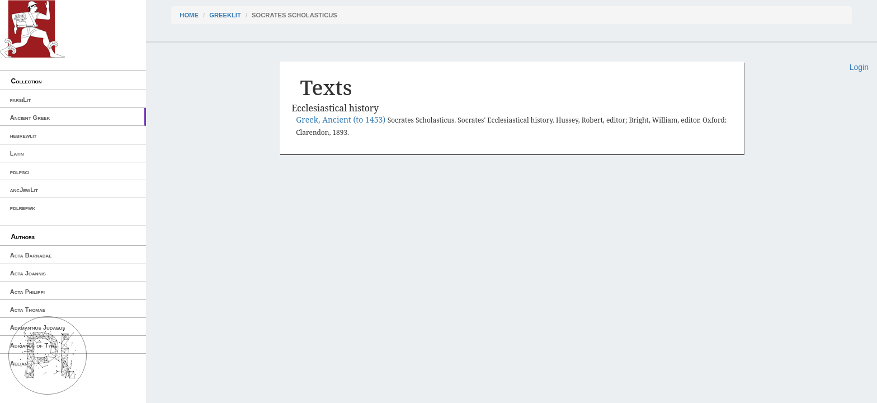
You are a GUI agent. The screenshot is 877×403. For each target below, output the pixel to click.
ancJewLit (24, 189)
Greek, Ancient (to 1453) (342, 119)
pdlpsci (20, 171)
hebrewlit (23, 135)
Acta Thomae (27, 309)
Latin (17, 153)
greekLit (225, 15)
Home (189, 15)
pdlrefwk (22, 207)
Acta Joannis (28, 273)
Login (859, 67)
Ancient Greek (30, 117)
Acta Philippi (27, 291)
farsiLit (20, 99)
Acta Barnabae (31, 255)
